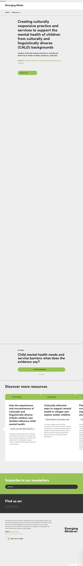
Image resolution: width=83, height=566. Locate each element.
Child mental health (32, 60)
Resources (15, 12)
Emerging (14, 5)
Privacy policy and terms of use (13, 551)
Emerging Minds (14, 549)
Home (7, 12)
